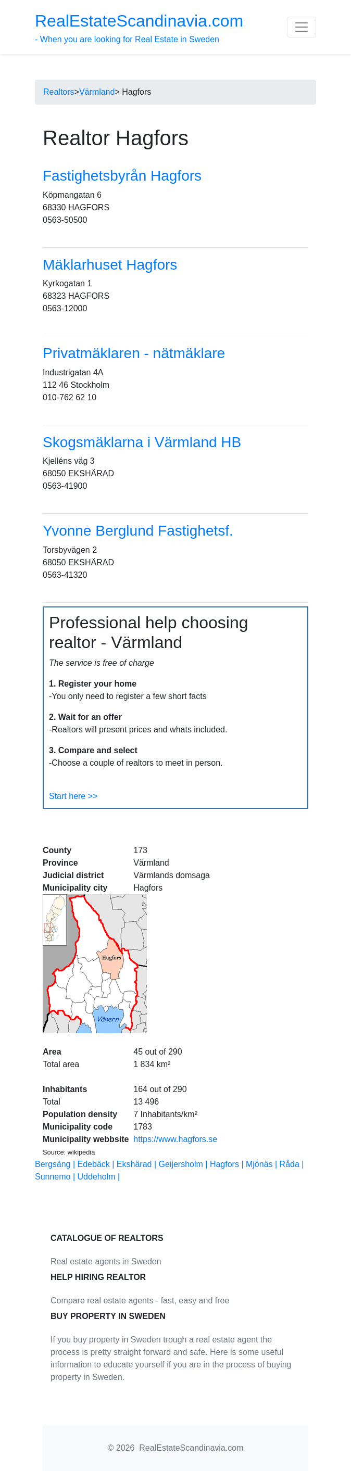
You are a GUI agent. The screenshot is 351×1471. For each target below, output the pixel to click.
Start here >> (73, 796)
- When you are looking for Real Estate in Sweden (139, 27)
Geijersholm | (184, 1164)
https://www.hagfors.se (175, 1139)
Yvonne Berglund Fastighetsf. (138, 531)
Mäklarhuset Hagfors (110, 265)
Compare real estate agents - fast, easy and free (140, 1300)
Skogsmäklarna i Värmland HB (142, 442)
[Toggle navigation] (301, 27)
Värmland (97, 91)
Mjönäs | (263, 1164)
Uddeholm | (99, 1176)
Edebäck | (97, 1164)
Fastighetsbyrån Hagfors (122, 176)
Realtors (58, 91)
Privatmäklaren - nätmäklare (134, 353)
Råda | (292, 1164)
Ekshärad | (138, 1164)
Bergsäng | (56, 1164)
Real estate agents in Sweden (106, 1261)
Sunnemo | (56, 1176)
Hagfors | (228, 1164)
